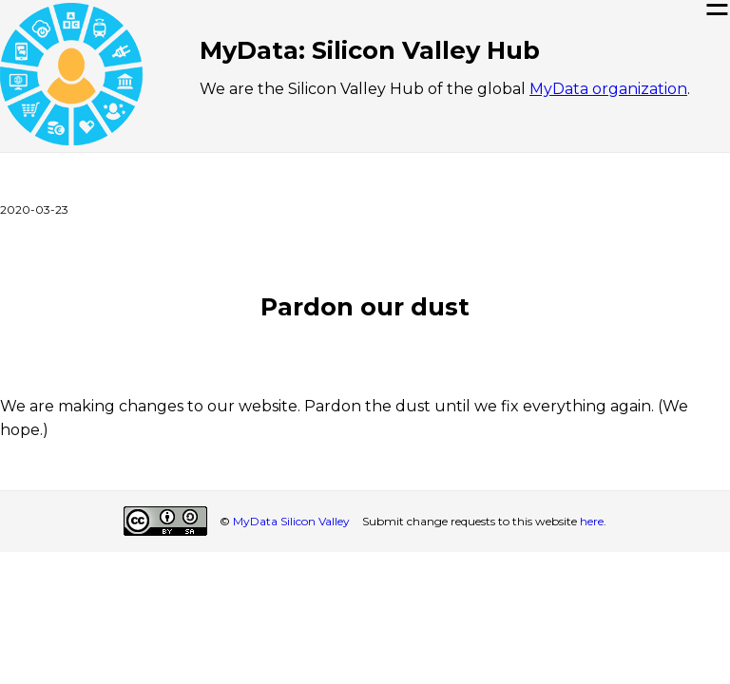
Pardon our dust (365, 306)
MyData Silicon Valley (291, 521)
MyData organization (608, 89)
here (592, 521)
